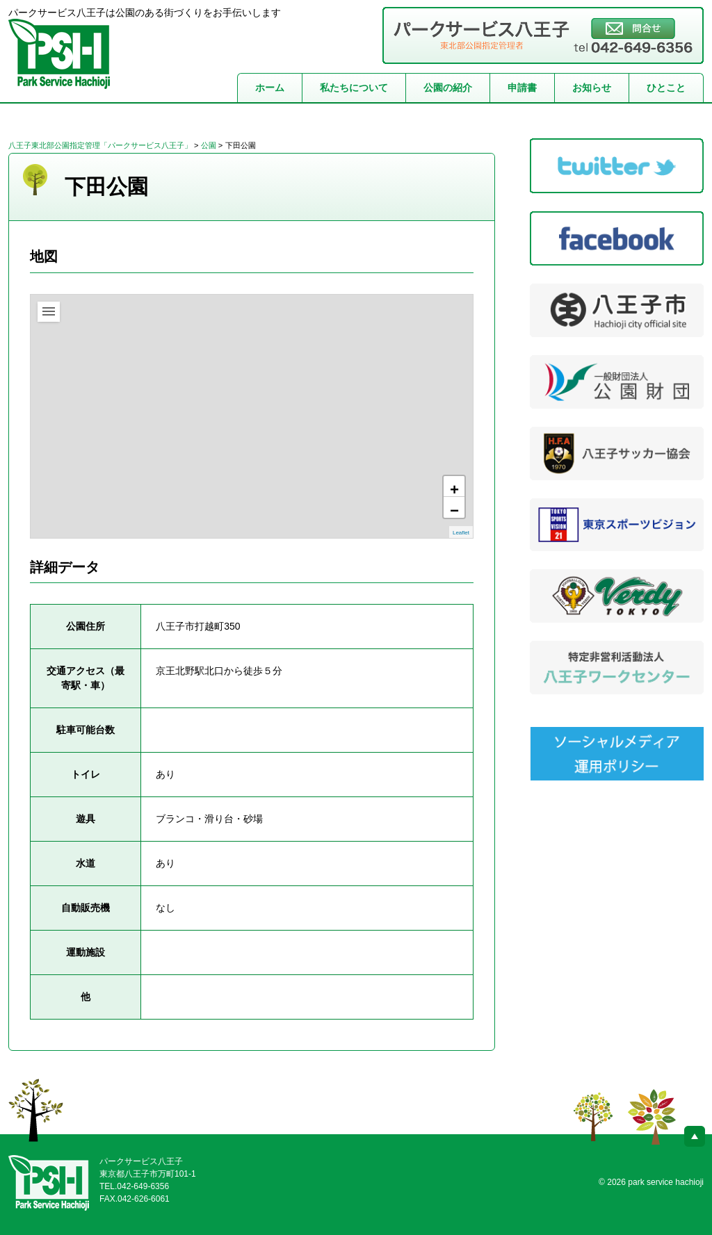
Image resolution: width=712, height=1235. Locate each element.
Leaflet (461, 533)
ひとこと (666, 87)
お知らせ (591, 87)
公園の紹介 (447, 87)
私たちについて (354, 87)
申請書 (522, 87)
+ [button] (454, 489)
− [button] (454, 510)
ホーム (269, 87)
